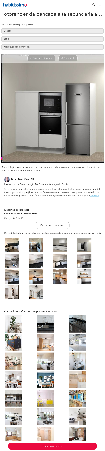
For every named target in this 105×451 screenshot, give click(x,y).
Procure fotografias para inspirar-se (17, 25)
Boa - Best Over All (22, 179)
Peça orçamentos (52, 446)
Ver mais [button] (94, 196)
